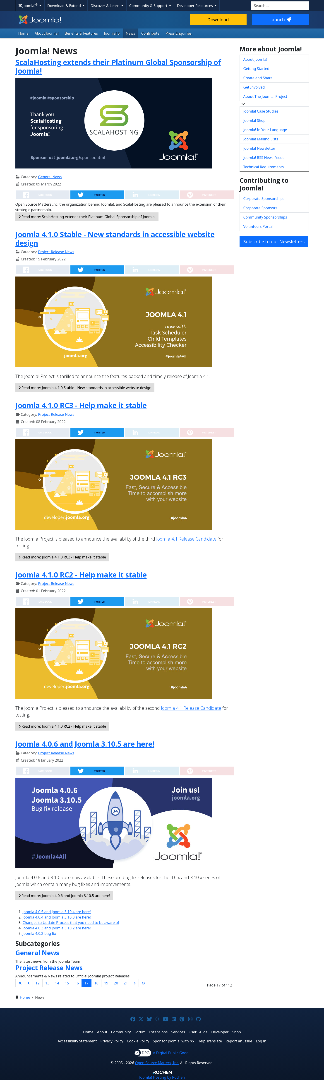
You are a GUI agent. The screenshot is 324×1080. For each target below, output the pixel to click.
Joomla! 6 (112, 33)
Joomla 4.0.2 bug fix (39, 933)
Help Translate (209, 1041)
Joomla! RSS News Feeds (263, 157)
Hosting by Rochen (162, 1077)
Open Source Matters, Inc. (157, 1062)
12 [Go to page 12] (38, 983)
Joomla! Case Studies (260, 111)
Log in (261, 1041)
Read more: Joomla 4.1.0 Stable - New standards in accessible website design (84, 387)
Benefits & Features (81, 33)
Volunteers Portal (258, 226)
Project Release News (56, 251)
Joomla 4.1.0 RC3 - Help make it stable (81, 405)
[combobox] (280, 5)
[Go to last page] (143, 983)
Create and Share (258, 77)
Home (23, 33)
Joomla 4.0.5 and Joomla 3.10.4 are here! (57, 911)
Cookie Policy (138, 1041)
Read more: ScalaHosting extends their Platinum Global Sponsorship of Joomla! (87, 216)
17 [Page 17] (86, 983)
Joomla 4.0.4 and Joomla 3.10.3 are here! (57, 917)
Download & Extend (64, 5)
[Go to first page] (20, 983)
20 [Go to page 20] (116, 983)
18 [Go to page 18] (96, 983)
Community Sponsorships (265, 217)
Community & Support (148, 5)
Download (218, 20)
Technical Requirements (263, 166)
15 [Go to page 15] (67, 983)
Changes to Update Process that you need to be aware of (71, 922)
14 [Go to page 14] (57, 983)
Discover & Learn (105, 5)
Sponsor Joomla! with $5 (173, 1041)
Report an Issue (239, 1041)
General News (50, 176)
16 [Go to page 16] (77, 983)
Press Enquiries (179, 33)
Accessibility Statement (77, 1041)
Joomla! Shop (254, 120)
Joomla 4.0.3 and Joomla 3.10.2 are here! (57, 928)
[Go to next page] (135, 983)
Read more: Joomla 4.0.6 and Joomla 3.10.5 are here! (64, 895)
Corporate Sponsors (260, 207)
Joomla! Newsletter (259, 148)
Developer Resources (195, 5)
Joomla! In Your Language (265, 129)
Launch (280, 20)
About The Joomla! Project (265, 96)
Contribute (150, 33)
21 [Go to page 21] (126, 983)
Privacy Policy (111, 1041)
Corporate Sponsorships (263, 198)
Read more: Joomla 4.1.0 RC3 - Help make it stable (62, 557)
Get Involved (254, 87)
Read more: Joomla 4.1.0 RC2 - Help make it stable (62, 726)
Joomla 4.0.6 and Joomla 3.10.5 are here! (84, 744)
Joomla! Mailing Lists (260, 139)
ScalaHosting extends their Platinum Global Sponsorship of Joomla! (118, 66)
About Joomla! (47, 33)
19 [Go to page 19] (106, 983)
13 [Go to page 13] (47, 983)
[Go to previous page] (29, 983)
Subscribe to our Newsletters (274, 241)
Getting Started (256, 68)
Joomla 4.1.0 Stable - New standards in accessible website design (115, 238)
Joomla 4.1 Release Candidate (186, 539)
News (130, 33)
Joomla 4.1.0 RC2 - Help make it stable (81, 575)
